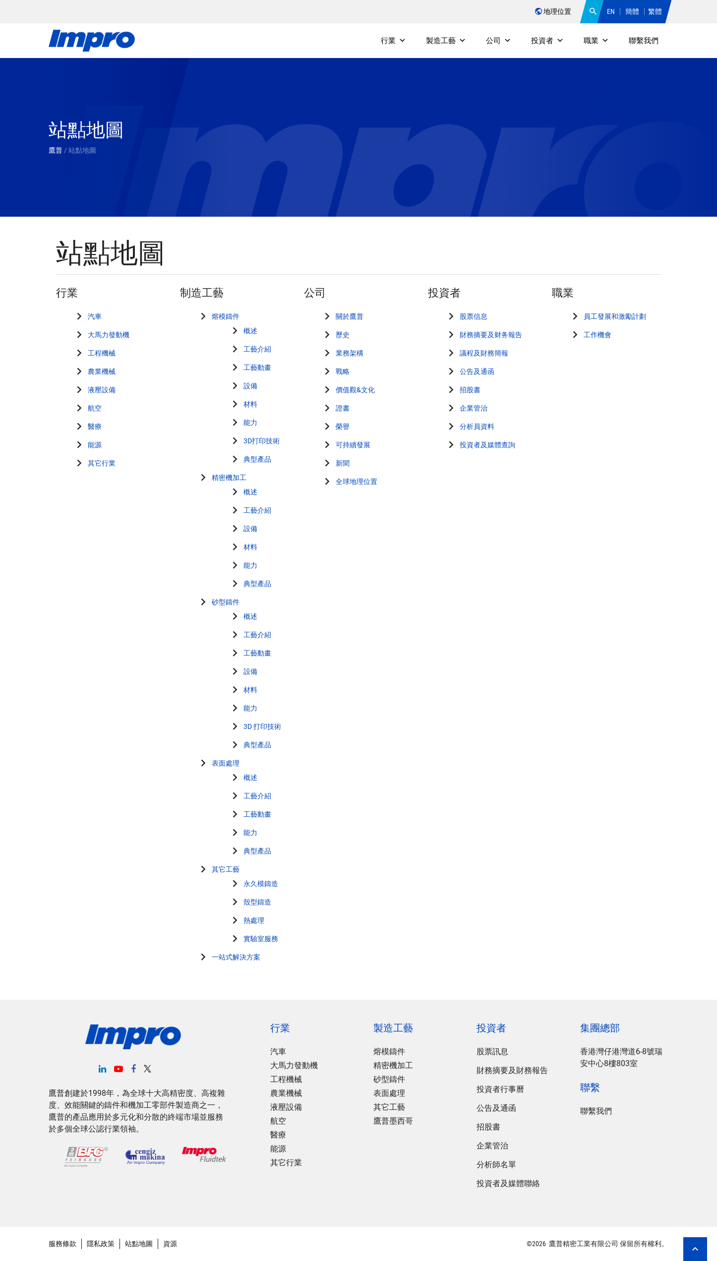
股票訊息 (492, 1051)
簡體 (632, 11)
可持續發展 (353, 445)
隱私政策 (101, 1244)
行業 (393, 40)
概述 (250, 331)
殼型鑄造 (257, 902)
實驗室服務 (260, 939)
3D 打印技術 (262, 726)
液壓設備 (102, 390)
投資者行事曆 (500, 1089)
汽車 (95, 316)
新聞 (343, 463)
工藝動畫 (257, 367)
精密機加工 (229, 477)
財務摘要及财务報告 (491, 335)
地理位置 (553, 11)
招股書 (470, 390)
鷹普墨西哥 (393, 1121)
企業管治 (473, 408)
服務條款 (62, 1244)
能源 (95, 445)
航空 (95, 408)
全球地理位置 (356, 481)
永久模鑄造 (260, 884)
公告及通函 (477, 371)
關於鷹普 (349, 316)
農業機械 (102, 371)
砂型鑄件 (225, 602)
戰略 (343, 371)
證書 (343, 408)
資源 (170, 1244)
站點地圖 (139, 1244)
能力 (250, 422)
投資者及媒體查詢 (487, 445)
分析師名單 (496, 1164)
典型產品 (257, 459)
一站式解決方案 (236, 957)
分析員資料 (477, 426)
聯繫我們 (643, 40)
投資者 (547, 40)
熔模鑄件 (225, 316)
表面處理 (225, 763)
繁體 (655, 11)
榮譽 (343, 426)
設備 (250, 386)
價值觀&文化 (355, 390)
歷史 (343, 335)
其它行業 (102, 463)
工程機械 (102, 353)
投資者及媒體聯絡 (508, 1183)
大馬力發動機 (108, 335)
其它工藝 (225, 869)
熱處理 (253, 920)
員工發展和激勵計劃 (615, 316)
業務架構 (349, 353)
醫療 (95, 426)
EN (611, 11)
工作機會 (597, 335)
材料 (250, 404)
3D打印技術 (261, 441)
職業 (596, 40)
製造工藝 (446, 40)
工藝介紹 (257, 349)
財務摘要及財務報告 (512, 1070)
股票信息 (473, 316)
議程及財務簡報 (484, 353)
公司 (498, 40)
